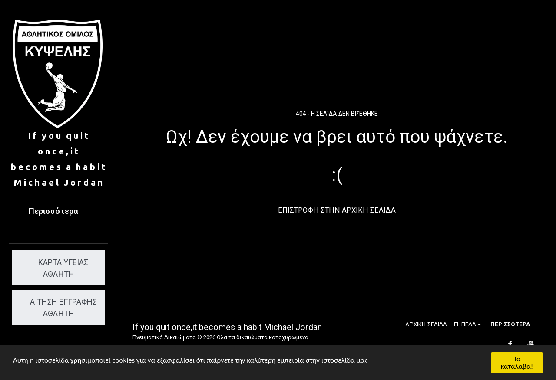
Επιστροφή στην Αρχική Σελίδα (337, 210)
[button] (468, 324)
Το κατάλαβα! (517, 362)
